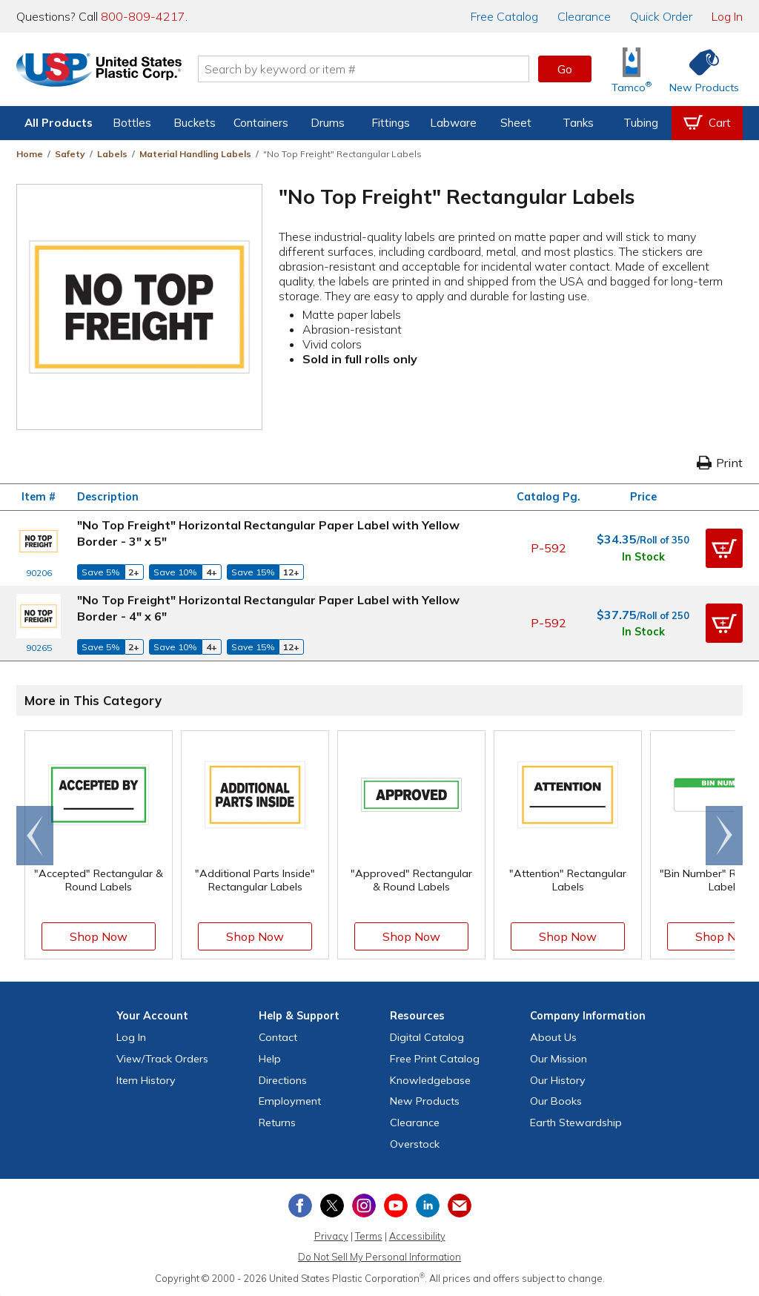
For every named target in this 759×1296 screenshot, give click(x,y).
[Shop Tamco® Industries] (631, 69)
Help (270, 1058)
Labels (112, 153)
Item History (146, 1080)
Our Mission (558, 1058)
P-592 (548, 547)
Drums (328, 123)
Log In (727, 16)
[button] (724, 547)
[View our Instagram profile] (364, 1205)
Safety (70, 153)
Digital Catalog (427, 1037)
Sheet (515, 123)
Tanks (578, 123)
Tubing (640, 123)
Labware (453, 123)
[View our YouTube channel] (396, 1205)
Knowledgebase (430, 1080)
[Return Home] (103, 72)
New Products (425, 1101)
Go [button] (564, 69)
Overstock (415, 1144)
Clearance (584, 16)
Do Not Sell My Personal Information (379, 1257)
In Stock (643, 556)
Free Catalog (435, 1058)
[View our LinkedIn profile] (428, 1205)
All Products (58, 123)
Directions (283, 1080)
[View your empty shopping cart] (707, 123)
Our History (558, 1080)
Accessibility (417, 1236)
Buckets (194, 123)
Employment (290, 1101)
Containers (260, 123)
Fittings (390, 123)
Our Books (556, 1101)
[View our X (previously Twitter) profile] (332, 1205)
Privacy (331, 1236)
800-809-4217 (143, 16)
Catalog (504, 16)
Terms (368, 1236)
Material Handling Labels (195, 153)
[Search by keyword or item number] (368, 69)
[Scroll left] (34, 835)
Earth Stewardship (576, 1122)
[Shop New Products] (699, 69)
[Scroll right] (724, 835)
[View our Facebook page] (300, 1205)
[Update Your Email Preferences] (459, 1205)
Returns (277, 1122)
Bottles (132, 123)
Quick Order (661, 16)
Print (720, 462)
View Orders (162, 1058)
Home (29, 153)
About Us (553, 1037)
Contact (278, 1037)
